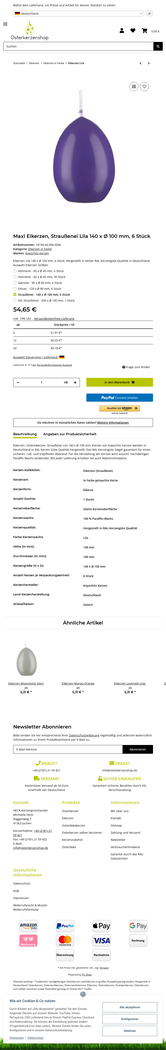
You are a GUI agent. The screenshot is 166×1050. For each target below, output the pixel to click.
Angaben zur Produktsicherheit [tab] (70, 434)
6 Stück (88, 576)
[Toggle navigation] (5, 22)
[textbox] (78, 13)
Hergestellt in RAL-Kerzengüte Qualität (110, 528)
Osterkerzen (70, 811)
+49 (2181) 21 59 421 (46, 770)
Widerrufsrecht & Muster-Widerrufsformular (30, 907)
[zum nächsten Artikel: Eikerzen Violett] (149, 63)
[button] (121, 30)
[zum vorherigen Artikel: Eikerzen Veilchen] (140, 63)
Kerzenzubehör (72, 840)
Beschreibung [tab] (25, 434)
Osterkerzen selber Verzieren (82, 833)
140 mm (88, 547)
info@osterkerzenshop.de (119, 770)
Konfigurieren (129, 1019)
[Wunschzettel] (133, 30)
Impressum (21, 898)
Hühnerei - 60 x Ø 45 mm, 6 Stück (41, 271)
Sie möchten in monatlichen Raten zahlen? (83, 422)
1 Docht (88, 499)
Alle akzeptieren (129, 1007)
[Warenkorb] (151, 30)
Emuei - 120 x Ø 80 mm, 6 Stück (39, 289)
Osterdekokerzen (73, 825)
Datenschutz (21, 883)
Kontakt (116, 818)
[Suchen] (78, 46)
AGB (16, 891)
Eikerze (88, 490)
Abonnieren (138, 749)
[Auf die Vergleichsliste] (133, 86)
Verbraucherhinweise (125, 847)
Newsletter (118, 840)
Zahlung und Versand (125, 833)
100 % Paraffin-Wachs (98, 519)
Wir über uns (120, 811)
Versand (104, 967)
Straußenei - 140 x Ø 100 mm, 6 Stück (44, 294)
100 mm (88, 557)
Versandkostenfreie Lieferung (54, 318)
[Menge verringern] (17, 382)
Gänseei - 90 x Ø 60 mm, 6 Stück (40, 283)
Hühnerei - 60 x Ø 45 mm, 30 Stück (41, 277)
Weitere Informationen (113, 422)
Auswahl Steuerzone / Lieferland (38, 357)
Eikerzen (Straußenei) (98, 471)
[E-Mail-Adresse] (68, 749)
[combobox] (78, 13)
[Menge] (41, 382)
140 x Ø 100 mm (94, 566)
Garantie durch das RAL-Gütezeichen (127, 856)
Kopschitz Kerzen (95, 585)
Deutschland (92, 595)
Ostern (88, 605)
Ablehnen (129, 1030)
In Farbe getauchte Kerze (100, 480)
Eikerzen (68, 818)
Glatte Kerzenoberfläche (100, 509)
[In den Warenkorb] (16, 75)
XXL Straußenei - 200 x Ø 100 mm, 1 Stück (46, 300)
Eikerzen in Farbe (40, 249)
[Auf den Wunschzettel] (144, 86)
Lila (85, 538)
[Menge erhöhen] (75, 382)
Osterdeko (69, 847)
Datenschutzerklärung (84, 735)
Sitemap (116, 825)
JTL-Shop (87, 974)
